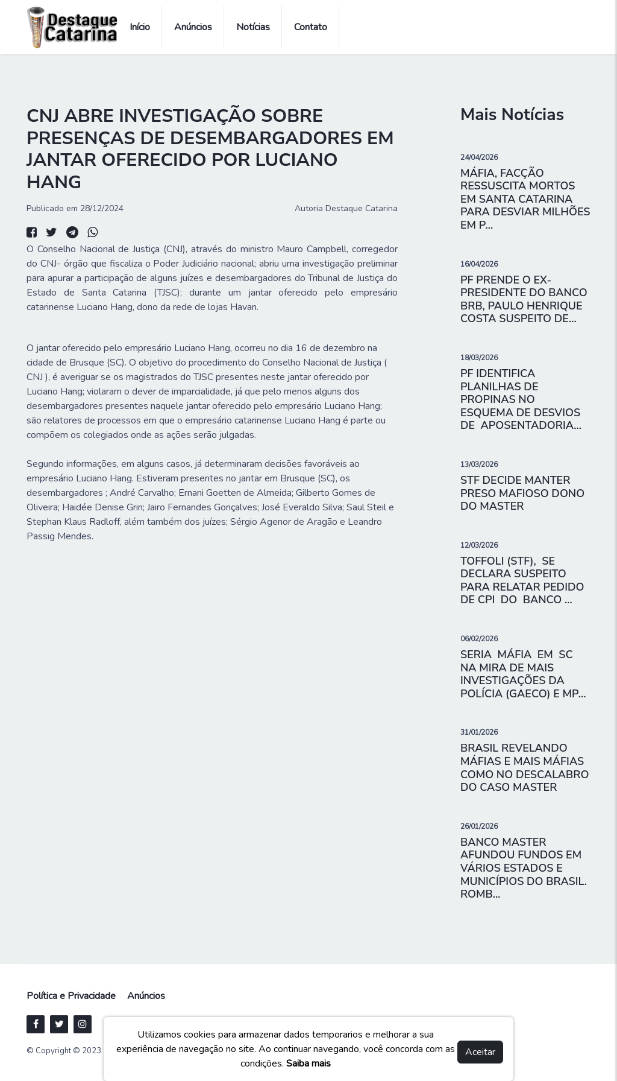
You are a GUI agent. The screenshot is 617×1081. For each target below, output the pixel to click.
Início (140, 27)
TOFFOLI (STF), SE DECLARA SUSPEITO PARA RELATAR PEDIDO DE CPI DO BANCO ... (522, 580)
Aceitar (480, 1052)
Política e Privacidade (71, 996)
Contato (310, 27)
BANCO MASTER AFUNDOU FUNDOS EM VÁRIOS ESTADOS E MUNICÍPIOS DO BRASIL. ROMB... (523, 868)
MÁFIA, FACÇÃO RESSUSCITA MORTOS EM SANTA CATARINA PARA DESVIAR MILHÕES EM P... (525, 199)
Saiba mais (308, 1063)
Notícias (253, 27)
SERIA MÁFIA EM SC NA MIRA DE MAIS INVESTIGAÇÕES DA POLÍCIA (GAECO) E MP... (523, 674)
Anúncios (193, 27)
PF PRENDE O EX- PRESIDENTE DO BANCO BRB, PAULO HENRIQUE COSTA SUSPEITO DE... (523, 299)
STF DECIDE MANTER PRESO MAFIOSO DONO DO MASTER (522, 493)
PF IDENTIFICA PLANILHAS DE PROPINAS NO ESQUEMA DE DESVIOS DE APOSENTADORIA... (520, 399)
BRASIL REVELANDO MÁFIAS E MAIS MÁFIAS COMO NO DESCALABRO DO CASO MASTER (524, 767)
